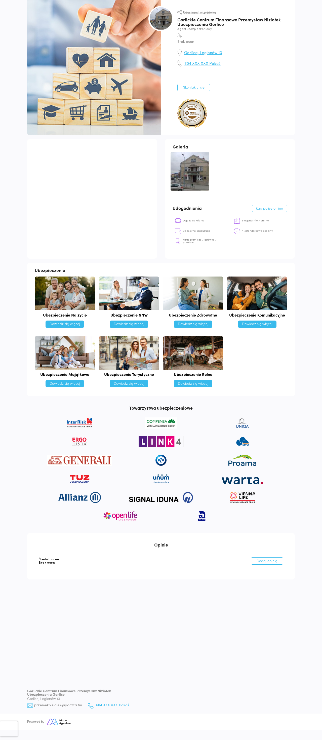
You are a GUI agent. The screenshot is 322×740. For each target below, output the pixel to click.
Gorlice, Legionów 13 (203, 53)
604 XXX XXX (202, 64)
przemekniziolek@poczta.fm (58, 706)
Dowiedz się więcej (65, 325)
